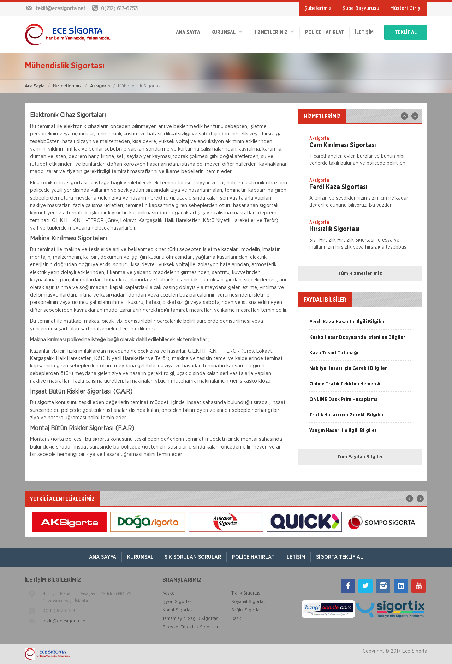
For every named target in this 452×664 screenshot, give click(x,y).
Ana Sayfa (34, 86)
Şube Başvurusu (361, 8)
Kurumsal (226, 32)
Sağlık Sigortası (247, 610)
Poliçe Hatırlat (324, 32)
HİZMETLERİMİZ (273, 32)
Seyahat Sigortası (249, 601)
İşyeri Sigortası (177, 601)
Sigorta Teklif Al (339, 557)
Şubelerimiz (318, 8)
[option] (360, 153)
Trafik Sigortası (246, 593)
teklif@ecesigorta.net (64, 621)
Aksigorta (100, 86)
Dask (236, 618)
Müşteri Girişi (406, 8)
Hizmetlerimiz (67, 86)
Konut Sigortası (178, 610)
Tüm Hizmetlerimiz (360, 273)
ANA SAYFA (188, 32)
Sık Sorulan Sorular (193, 557)
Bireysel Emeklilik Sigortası (190, 627)
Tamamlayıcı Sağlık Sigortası (190, 618)
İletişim (364, 32)
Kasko (168, 593)
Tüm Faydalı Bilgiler (360, 457)
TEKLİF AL (406, 32)
